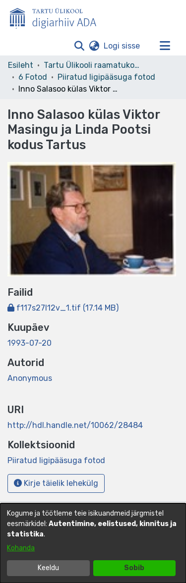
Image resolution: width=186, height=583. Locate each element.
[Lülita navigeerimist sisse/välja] (165, 46)
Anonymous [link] (29, 378)
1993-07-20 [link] (29, 343)
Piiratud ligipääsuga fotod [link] (106, 77)
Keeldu (48, 568)
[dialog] (93, 543)
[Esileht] (57, 16)
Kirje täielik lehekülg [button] (56, 483)
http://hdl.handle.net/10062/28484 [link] (75, 425)
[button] (79, 46)
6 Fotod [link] (32, 77)
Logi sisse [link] (122, 46)
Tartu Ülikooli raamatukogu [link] (93, 65)
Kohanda (21, 548)
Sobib (134, 568)
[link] (63, 308)
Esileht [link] (20, 65)
